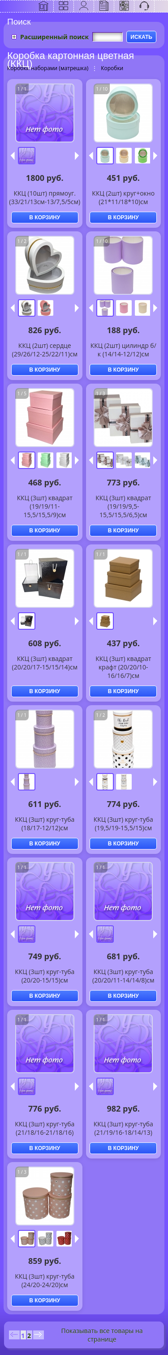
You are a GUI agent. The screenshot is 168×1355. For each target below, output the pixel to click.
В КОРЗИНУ (44, 217)
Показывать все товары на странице (101, 1334)
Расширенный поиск (54, 37)
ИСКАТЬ (141, 37)
